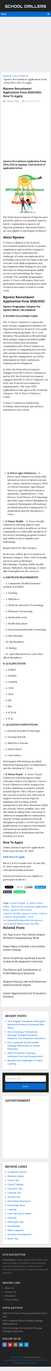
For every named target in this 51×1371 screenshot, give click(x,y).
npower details (12, 913)
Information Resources (19, 1201)
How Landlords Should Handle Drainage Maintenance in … (22, 1322)
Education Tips (15, 1188)
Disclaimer (10, 1296)
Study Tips (12, 1238)
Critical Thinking (15, 1184)
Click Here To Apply (14, 857)
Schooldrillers (9, 1260)
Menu (3, 14)
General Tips (13, 1197)
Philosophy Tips (15, 1222)
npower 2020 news (21, 909)
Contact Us (10, 1292)
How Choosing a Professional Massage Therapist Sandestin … (22, 1330)
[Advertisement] (25, 44)
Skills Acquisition (15, 1230)
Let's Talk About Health (19, 1213)
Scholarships (13, 1226)
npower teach (29, 913)
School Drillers (25, 6)
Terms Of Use (30, 1363)
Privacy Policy (12, 1299)
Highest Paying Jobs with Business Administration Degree (24, 983)
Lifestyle (12, 1218)
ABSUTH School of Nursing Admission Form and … (24, 1315)
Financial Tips (14, 1193)
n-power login (17, 903)
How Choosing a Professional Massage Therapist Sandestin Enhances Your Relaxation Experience (26, 1035)
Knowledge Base (16, 1205)
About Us (9, 1288)
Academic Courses (17, 1172)
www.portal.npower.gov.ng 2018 (21, 923)
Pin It (20, 886)
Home (7, 1360)
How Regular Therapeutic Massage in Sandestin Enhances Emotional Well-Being (26, 1024)
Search (25, 1086)
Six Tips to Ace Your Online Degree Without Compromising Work (24, 936)
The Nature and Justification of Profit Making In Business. (22, 971)
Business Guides (15, 1176)
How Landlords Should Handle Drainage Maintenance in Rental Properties (23, 1045)
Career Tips (12, 101)
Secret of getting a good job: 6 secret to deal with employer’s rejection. (24, 959)
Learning (11, 1209)
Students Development (19, 1234)
